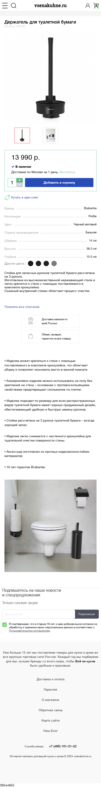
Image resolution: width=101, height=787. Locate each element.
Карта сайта (51, 720)
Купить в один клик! (22, 197)
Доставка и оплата (51, 679)
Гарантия (50, 689)
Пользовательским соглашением (29, 630)
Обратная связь (51, 710)
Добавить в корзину (59, 182)
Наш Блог (50, 731)
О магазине (50, 700)
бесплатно (67, 172)
